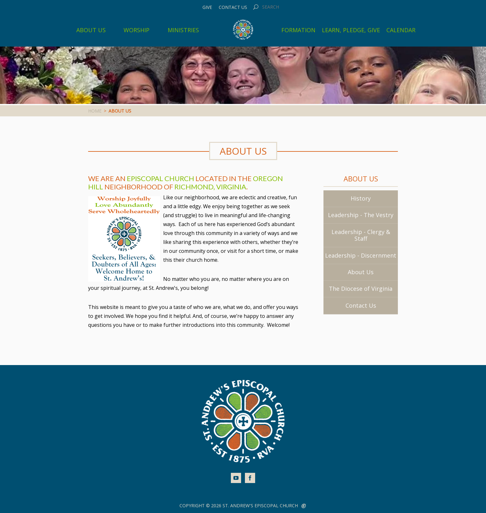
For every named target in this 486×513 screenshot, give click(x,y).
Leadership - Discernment (360, 255)
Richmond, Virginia (210, 186)
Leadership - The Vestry (360, 215)
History (361, 198)
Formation (298, 30)
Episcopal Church (160, 178)
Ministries (183, 30)
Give (207, 7)
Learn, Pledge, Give (351, 30)
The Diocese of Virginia (360, 288)
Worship (136, 30)
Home (95, 111)
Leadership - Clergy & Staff (360, 235)
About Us (91, 30)
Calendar (400, 30)
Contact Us (233, 7)
